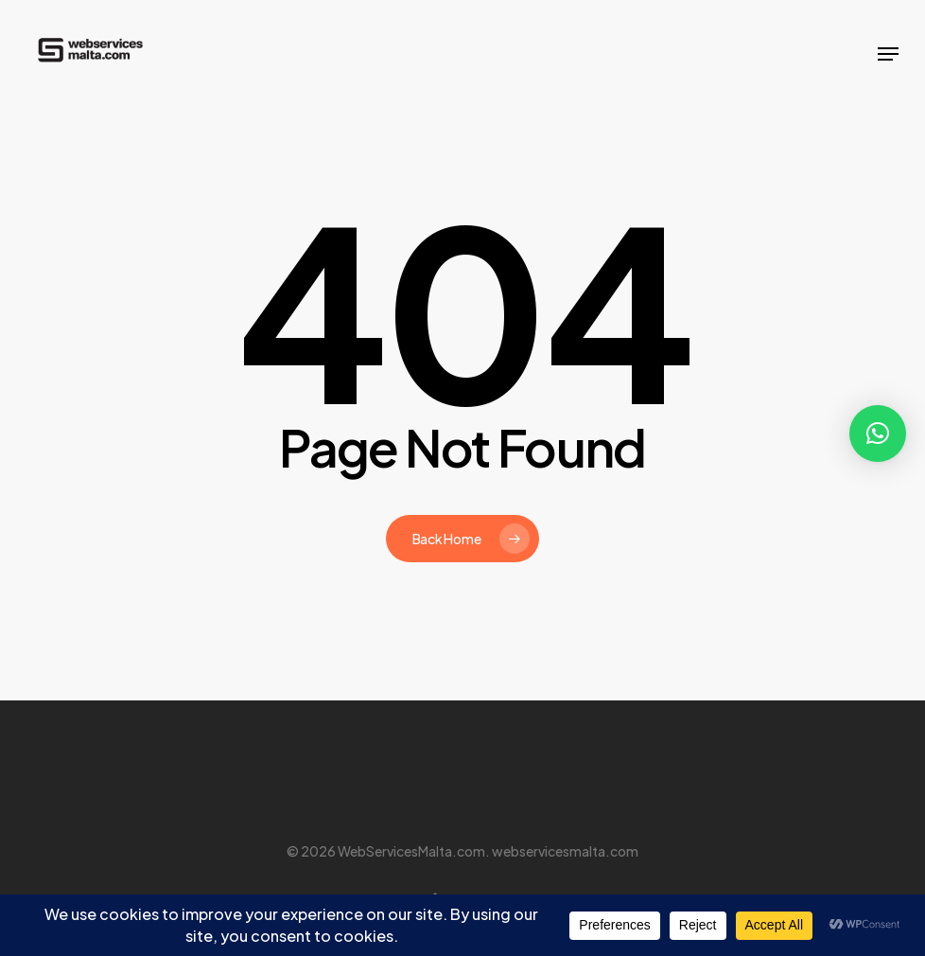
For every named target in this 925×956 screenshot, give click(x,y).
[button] (888, 53)
